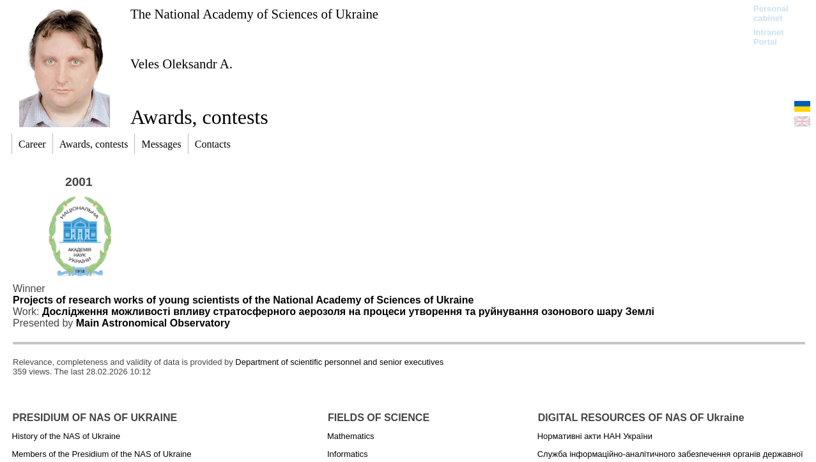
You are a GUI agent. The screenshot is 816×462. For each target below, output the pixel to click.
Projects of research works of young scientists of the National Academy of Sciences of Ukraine (243, 300)
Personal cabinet (771, 13)
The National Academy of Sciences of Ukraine (254, 13)
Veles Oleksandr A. (181, 63)
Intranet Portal (768, 37)
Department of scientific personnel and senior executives (339, 362)
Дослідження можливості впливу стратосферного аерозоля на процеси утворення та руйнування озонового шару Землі (348, 311)
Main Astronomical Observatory (153, 323)
